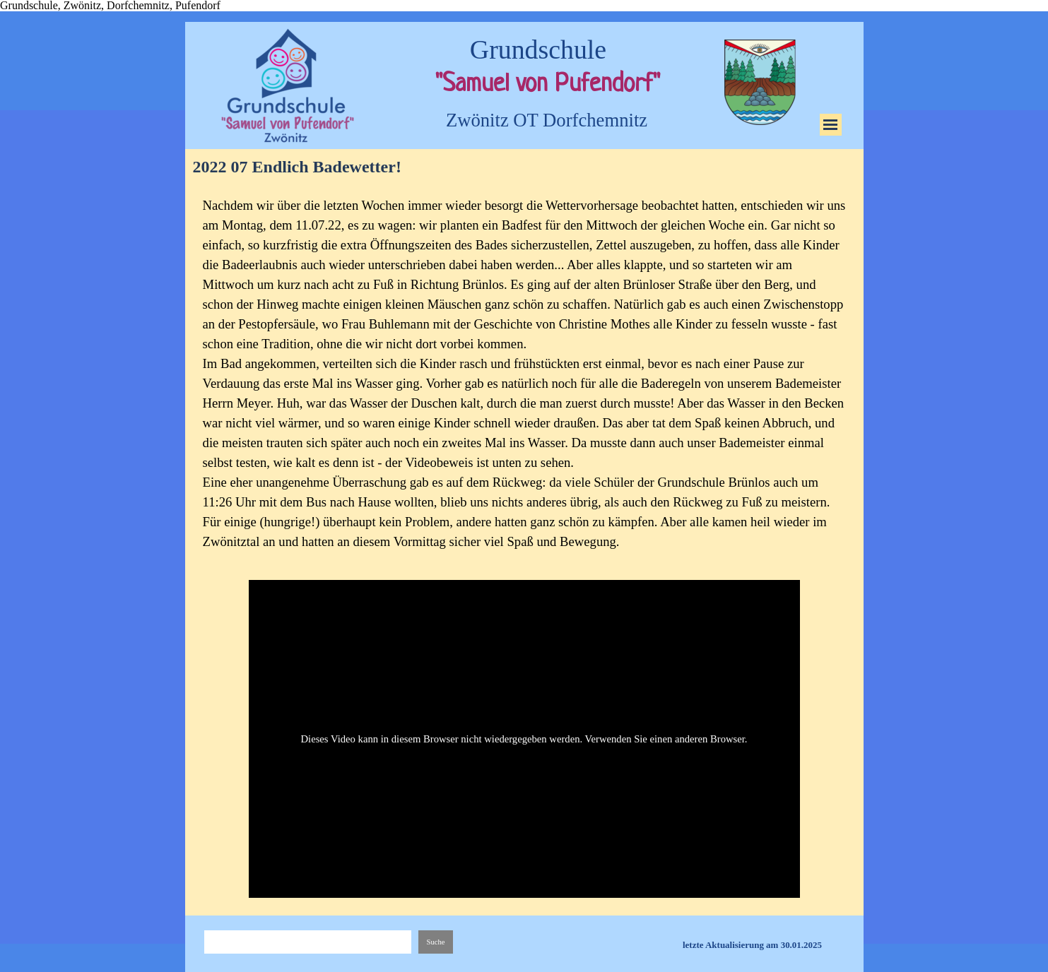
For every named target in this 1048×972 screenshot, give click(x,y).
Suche (435, 942)
